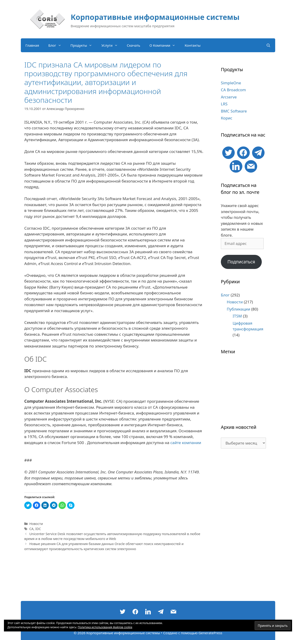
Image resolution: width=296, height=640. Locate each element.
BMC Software (234, 111)
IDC (38, 529)
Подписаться (241, 262)
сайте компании (185, 442)
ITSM (237, 316)
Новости (36, 523)
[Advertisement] (243, 527)
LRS (224, 104)
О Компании (164, 45)
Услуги (111, 45)
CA (31, 529)
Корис (226, 118)
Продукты (84, 45)
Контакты (192, 45)
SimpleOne (231, 82)
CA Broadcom (233, 89)
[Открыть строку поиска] (268, 45)
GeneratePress (210, 633)
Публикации (238, 309)
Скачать (133, 45)
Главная (32, 45)
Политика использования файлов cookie (105, 627)
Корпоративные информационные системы (155, 17)
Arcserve (229, 97)
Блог (57, 45)
